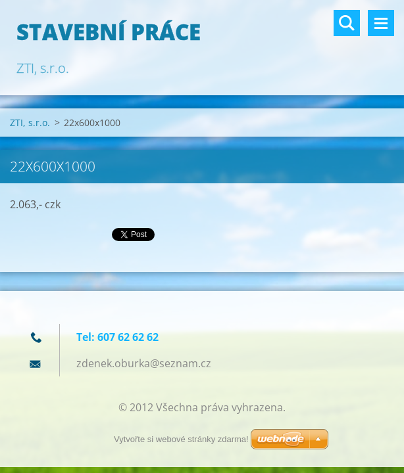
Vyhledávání (347, 23)
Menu (381, 23)
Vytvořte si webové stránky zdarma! (181, 439)
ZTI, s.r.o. (30, 122)
